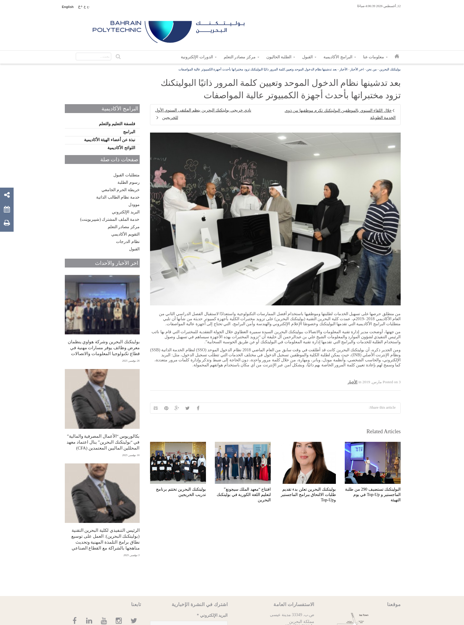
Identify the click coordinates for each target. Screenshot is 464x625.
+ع (80, 6)
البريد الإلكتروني (126, 212)
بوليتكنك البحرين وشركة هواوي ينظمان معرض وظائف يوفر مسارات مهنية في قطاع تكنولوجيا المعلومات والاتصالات (104, 347)
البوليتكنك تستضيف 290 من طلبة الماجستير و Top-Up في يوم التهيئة (373, 494)
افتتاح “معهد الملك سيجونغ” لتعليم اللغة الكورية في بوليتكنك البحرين (244, 494)
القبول (134, 249)
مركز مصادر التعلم (124, 227)
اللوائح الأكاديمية (121, 148)
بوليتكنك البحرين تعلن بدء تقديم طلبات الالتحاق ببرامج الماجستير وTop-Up (308, 494)
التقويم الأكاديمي (125, 234)
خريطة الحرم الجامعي (121, 190)
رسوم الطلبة (128, 182)
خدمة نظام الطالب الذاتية (118, 197)
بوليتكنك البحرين (390, 69)
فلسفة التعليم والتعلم (117, 124)
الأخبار (343, 69)
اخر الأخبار (357, 69)
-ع (88, 6)
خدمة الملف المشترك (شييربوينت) (110, 219)
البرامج (129, 132)
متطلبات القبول (126, 175)
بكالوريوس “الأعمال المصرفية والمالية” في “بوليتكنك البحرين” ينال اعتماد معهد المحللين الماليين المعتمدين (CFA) (103, 442)
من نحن (371, 69)
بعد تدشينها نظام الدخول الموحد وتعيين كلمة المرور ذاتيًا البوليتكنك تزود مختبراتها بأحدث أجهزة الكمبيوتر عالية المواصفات (257, 69)
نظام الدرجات (128, 241)
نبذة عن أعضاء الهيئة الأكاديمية (109, 140)
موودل (134, 204)
